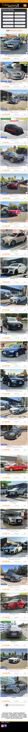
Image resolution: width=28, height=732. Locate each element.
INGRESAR (17, 1)
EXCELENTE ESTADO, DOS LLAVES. (14, 56)
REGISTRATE (23, 1)
